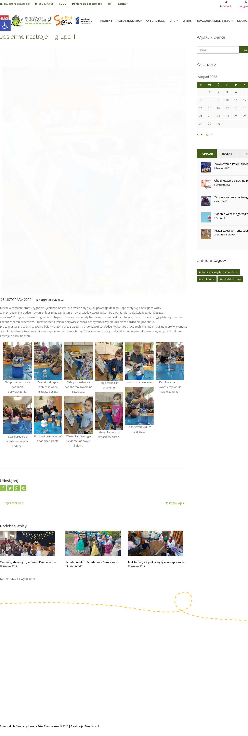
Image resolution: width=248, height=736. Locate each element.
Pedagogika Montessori (214, 18)
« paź (200, 134)
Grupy (174, 18)
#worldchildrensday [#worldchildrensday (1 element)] (230, 279)
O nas (187, 18)
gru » (209, 134)
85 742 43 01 (44, 3)
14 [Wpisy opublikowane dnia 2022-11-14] (200, 108)
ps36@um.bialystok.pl (15, 3)
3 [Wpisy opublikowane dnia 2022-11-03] (227, 92)
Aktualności (156, 18)
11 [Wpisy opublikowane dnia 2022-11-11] (235, 100)
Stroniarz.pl (92, 726)
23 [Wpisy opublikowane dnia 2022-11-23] (218, 116)
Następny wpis (176, 503)
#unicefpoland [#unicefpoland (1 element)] (206, 279)
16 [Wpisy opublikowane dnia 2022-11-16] (218, 108)
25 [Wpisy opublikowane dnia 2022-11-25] (235, 116)
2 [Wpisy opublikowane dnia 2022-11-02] (218, 92)
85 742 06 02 (13, 662)
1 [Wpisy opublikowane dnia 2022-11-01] (209, 92)
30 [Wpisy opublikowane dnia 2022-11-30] (218, 124)
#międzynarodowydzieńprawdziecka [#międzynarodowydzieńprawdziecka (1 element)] (218, 272)
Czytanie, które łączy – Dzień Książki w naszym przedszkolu (29, 562)
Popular (206, 153)
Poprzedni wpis (12, 503)
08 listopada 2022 (16, 299)
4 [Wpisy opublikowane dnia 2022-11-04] (236, 92)
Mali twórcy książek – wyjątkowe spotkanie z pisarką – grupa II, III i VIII (157, 562)
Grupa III (60, 299)
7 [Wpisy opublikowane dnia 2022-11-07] (200, 100)
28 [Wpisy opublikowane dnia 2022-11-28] (200, 124)
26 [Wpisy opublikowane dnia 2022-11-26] (244, 116)
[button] (5, 25)
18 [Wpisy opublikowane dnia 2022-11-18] (235, 108)
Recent (227, 153)
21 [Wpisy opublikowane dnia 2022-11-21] (200, 116)
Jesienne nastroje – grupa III (38, 36)
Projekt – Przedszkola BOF (121, 18)
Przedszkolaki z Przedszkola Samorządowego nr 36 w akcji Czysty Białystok (93, 562)
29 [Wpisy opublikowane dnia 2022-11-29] (209, 124)
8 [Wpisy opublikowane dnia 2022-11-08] (209, 100)
